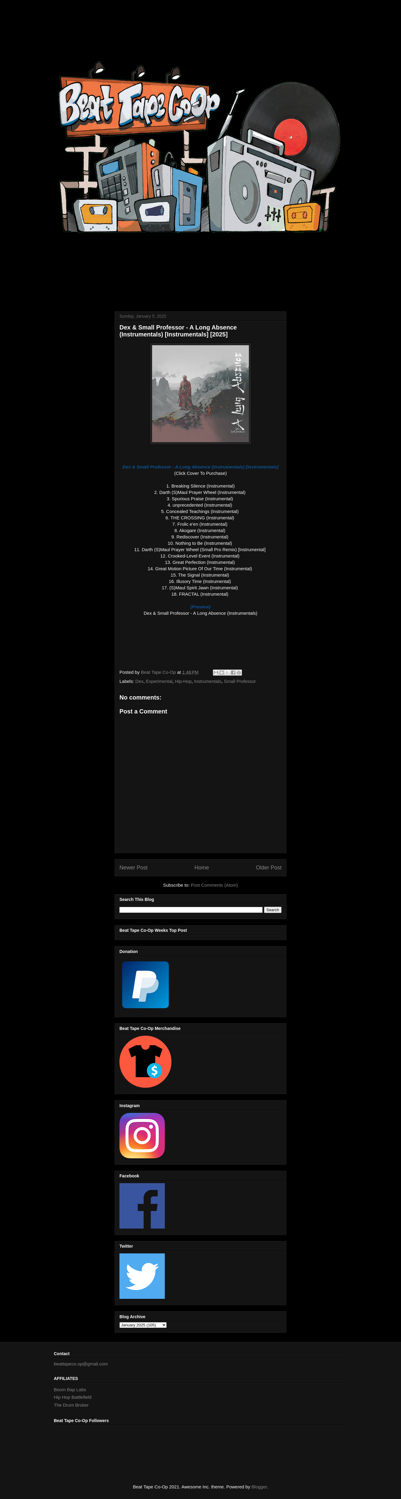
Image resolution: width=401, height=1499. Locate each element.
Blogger (259, 1486)
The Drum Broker (71, 1405)
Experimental (159, 681)
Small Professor (240, 681)
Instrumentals (207, 681)
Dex (139, 681)
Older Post (269, 868)
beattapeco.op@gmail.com (81, 1363)
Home (201, 868)
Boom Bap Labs (70, 1389)
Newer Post (133, 868)
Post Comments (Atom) (214, 885)
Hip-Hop (183, 681)
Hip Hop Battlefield (72, 1397)
